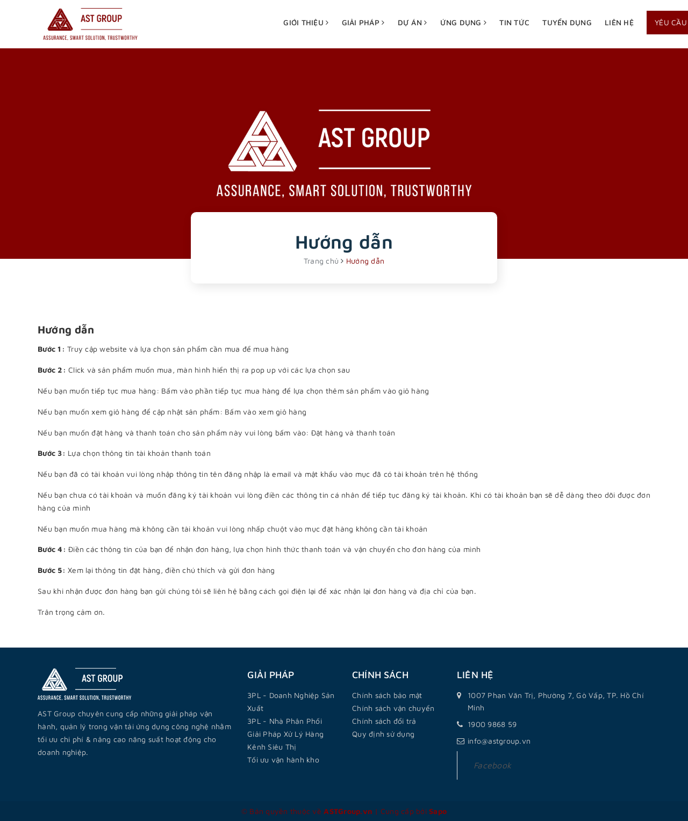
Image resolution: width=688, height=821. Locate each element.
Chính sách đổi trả (384, 720)
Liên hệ (619, 22)
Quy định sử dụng (383, 733)
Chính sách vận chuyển (393, 708)
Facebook (492, 765)
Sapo (438, 811)
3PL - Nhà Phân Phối (284, 720)
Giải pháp (363, 22)
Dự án (412, 22)
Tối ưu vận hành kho (283, 759)
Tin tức (514, 22)
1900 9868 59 (492, 724)
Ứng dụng (463, 22)
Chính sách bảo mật (387, 695)
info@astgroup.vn (499, 740)
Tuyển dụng (567, 22)
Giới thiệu (305, 22)
